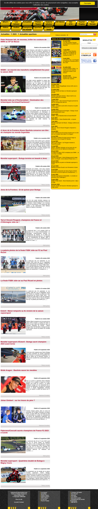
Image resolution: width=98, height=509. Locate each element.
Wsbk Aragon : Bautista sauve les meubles (19, 370)
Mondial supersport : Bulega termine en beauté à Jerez (24, 158)
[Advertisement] (89, 93)
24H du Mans (44, 498)
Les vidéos (74, 496)
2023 (15, 34)
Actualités (44, 494)
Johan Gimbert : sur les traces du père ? (18, 400)
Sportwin (73, 495)
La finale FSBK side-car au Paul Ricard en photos (21, 281)
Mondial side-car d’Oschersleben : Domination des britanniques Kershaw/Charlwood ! (22, 101)
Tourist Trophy (45, 500)
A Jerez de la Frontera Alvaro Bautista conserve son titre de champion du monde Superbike (25, 131)
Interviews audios (76, 498)
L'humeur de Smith (76, 492)
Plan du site (19, 499)
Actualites (5, 34)
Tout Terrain (74, 494)
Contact (21, 502)
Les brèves (44, 492)
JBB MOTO (74, 502)
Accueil (16, 502)
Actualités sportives (28, 34)
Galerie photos (45, 496)
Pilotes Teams (45, 495)
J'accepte (87, 3)
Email (89, 43)
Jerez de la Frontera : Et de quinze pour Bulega (20, 190)
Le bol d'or (44, 499)
